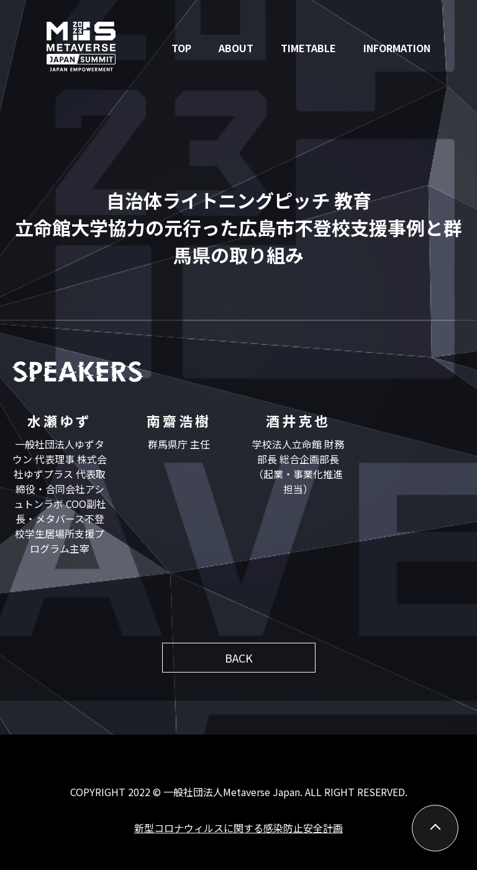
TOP (181, 47)
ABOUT (236, 47)
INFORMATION (396, 47)
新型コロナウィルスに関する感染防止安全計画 (238, 827)
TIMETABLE (308, 47)
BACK (239, 658)
